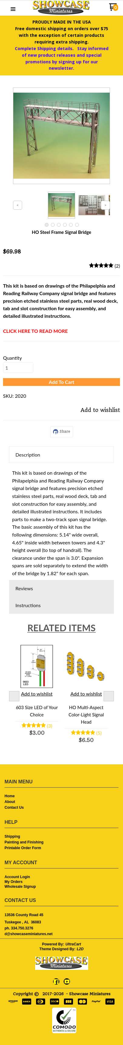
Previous (14, 696)
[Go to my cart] (113, 9)
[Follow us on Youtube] (67, 981)
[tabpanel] (61, 521)
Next (109, 696)
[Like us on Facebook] (56, 981)
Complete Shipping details (43, 48)
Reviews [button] (24, 588)
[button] (13, 9)
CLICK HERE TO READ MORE (35, 331)
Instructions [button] (28, 605)
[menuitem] (61, 796)
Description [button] (27, 454)
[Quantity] (18, 367)
